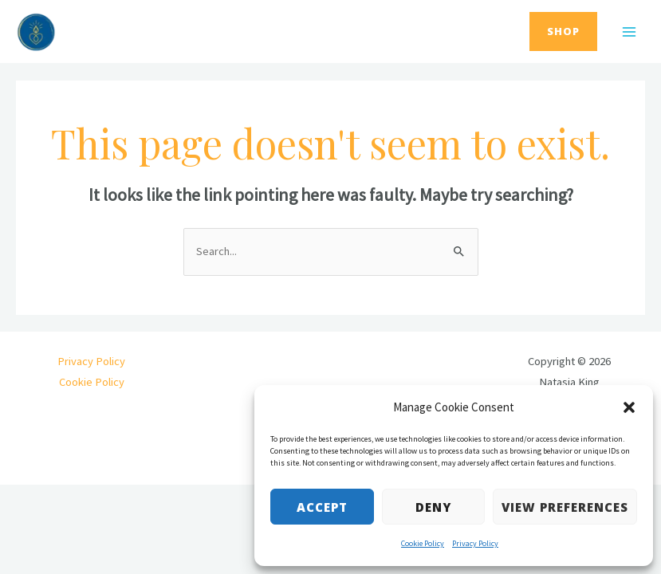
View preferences (565, 507)
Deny (433, 507)
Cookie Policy (422, 543)
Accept (322, 507)
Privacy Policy (475, 543)
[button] (629, 407)
